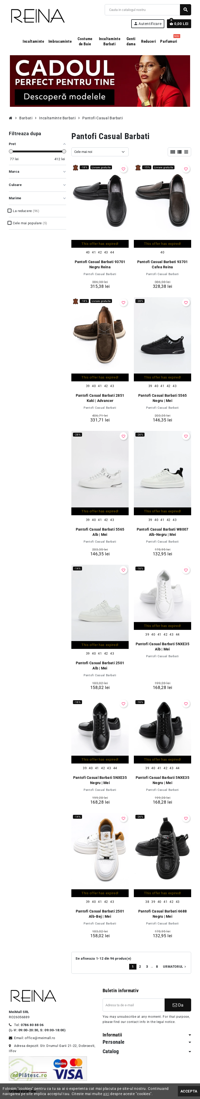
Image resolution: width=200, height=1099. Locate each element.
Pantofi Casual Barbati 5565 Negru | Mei (162, 398)
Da (178, 1005)
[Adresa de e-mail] (134, 1004)
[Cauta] (148, 9)
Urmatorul (175, 966)
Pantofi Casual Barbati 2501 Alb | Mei (100, 665)
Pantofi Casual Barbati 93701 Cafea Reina (162, 264)
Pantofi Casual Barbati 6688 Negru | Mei (162, 913)
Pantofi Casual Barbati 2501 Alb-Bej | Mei (100, 913)
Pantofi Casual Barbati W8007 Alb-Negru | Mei (163, 532)
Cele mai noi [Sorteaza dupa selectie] (83, 152)
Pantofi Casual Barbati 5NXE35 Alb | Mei (162, 646)
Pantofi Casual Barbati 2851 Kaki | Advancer (100, 398)
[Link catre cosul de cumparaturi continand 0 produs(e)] (179, 23)
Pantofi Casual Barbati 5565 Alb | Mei (100, 532)
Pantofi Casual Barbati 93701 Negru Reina (100, 264)
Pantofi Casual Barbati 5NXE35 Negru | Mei (100, 780)
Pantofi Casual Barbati (100, 274)
